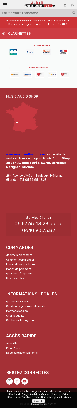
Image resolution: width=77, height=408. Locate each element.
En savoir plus (38, 404)
